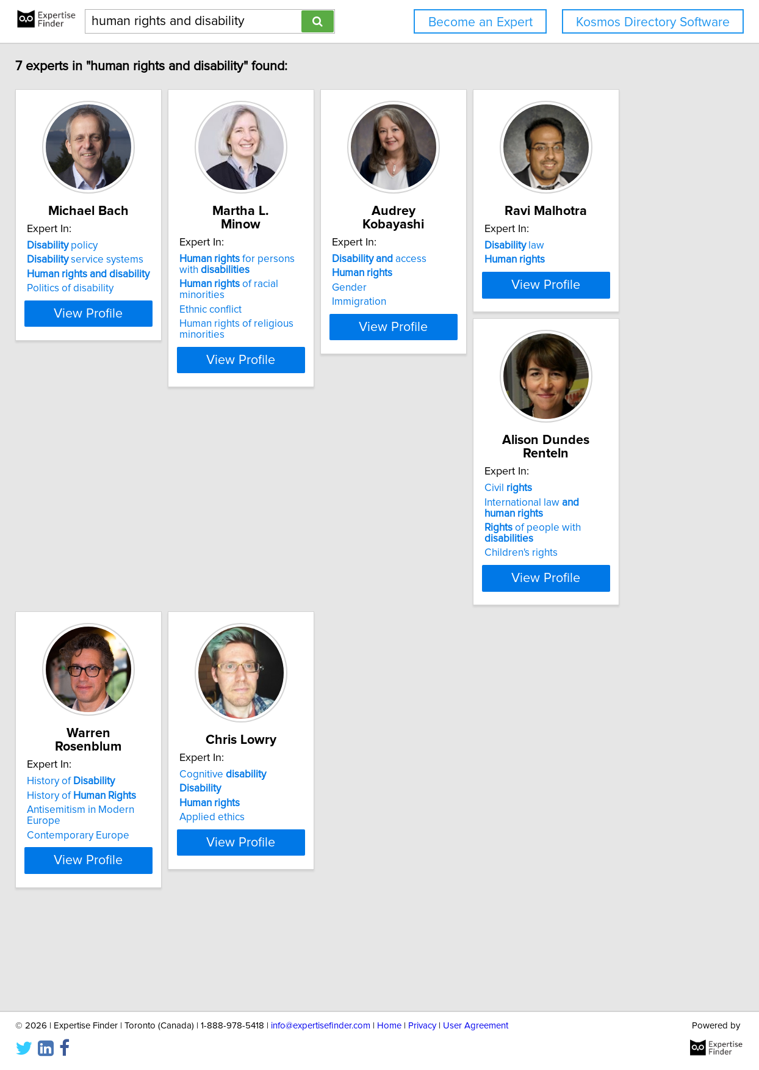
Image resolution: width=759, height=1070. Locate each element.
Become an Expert (480, 22)
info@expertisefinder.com (320, 1025)
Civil (323, 558)
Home (389, 1025)
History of (526, 558)
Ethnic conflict (331, 298)
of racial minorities (373, 283)
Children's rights (336, 612)
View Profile (193, 348)
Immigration (510, 301)
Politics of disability (160, 301)
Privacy (422, 1025)
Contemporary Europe (534, 601)
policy (152, 258)
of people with (373, 598)
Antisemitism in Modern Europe (554, 587)
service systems (175, 273)
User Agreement (475, 1025)
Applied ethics (149, 908)
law (146, 558)
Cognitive (160, 864)
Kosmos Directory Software (653, 22)
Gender (500, 287)
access (530, 258)
